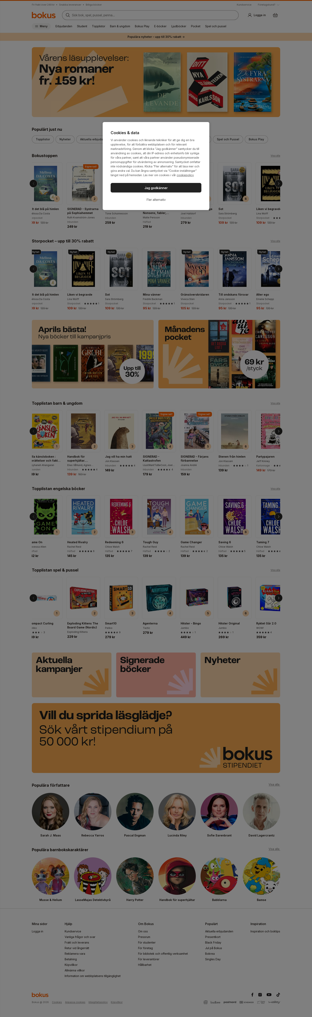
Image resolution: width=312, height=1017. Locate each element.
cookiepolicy (185, 175)
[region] (156, 166)
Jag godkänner (156, 188)
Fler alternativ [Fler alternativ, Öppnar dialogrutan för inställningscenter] (156, 200)
